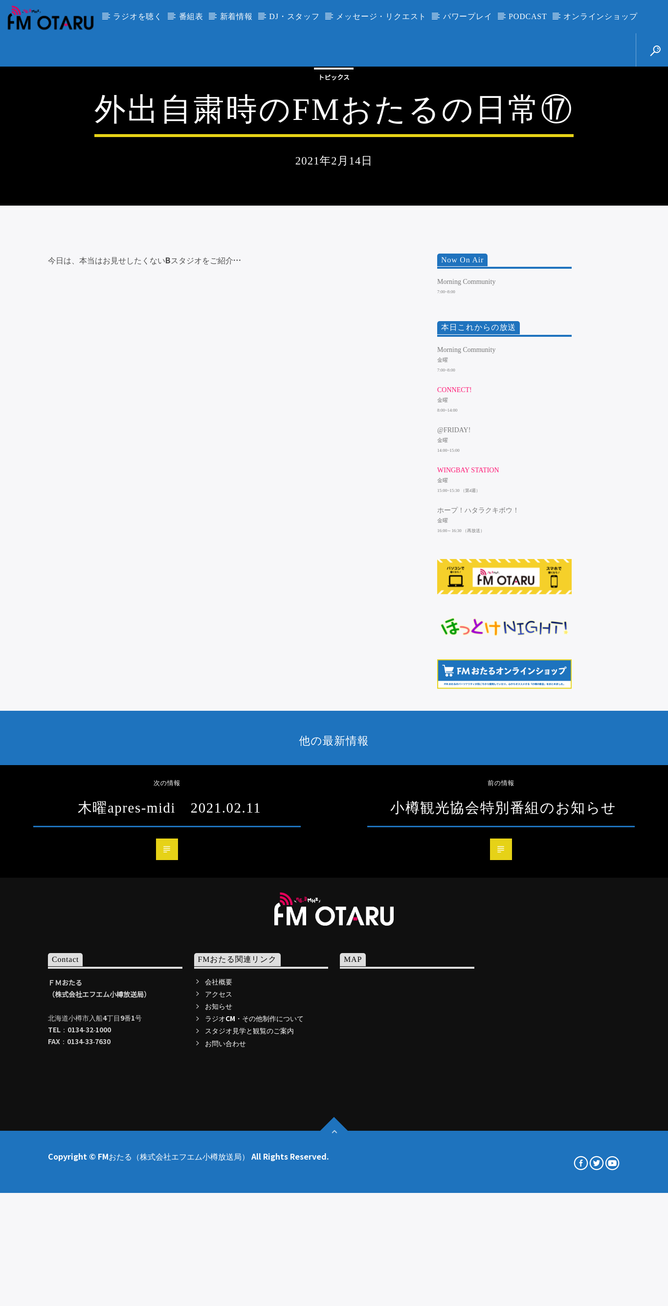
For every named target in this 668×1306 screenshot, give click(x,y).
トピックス (334, 205)
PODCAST (528, 16)
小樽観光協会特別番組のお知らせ (503, 1088)
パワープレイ (467, 16)
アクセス (218, 1275)
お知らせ (218, 1287)
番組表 (191, 16)
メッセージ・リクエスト (381, 16)
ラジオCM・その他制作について (254, 1300)
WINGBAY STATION (468, 751)
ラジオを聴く (137, 16)
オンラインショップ (600, 16)
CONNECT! (454, 671)
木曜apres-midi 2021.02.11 (169, 1088)
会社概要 (218, 1262)
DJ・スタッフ (294, 16)
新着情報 (236, 16)
